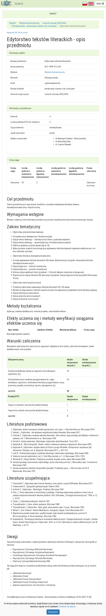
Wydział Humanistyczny (29, 23)
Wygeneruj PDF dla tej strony (17, 33)
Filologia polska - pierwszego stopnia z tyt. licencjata (34, 26)
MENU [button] (100, 4)
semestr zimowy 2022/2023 (54, 23)
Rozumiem (53, 612)
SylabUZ (18, 3)
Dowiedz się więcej (67, 606)
